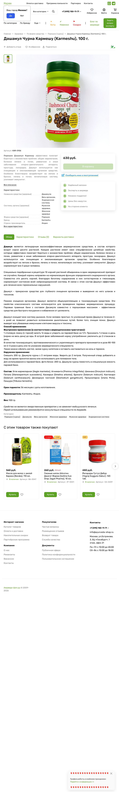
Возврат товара (50, 535)
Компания (9, 545)
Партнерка (76, 3)
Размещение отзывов (53, 531)
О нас (6, 550)
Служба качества (51, 539)
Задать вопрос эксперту (110, 23)
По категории (10, 23)
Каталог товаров (12, 527)
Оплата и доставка (34, 3)
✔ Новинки (64, 23)
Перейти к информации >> (82, 782)
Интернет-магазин (14, 522)
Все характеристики (13, 226)
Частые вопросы (50, 527)
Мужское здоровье (77, 417)
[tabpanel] (59, 331)
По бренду (25, 23)
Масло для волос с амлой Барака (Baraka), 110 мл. (19, 474)
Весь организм (40, 417)
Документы (48, 545)
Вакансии (9, 559)
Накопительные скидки (16, 535)
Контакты (88, 3)
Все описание (10, 185)
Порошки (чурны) (12, 417)
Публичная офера (51, 550)
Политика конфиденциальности (58, 554)
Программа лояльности (57, 3)
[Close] (111, 773)
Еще (36, 23)
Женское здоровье (58, 417)
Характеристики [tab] (25, 237)
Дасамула (27, 417)
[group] (62, 101)
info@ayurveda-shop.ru (102, 532)
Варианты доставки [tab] (63, 237)
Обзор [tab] (9, 237)
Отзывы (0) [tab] (43, 237)
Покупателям (49, 522)
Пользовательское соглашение (58, 559)
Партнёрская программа (16, 539)
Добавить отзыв (14, 47)
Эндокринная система (99, 417)
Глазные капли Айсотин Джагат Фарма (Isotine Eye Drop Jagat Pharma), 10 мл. (58, 476)
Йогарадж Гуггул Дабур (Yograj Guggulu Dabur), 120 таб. (96, 476)
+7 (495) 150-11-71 (70, 11)
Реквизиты (9, 554)
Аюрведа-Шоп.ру (12, 587)
